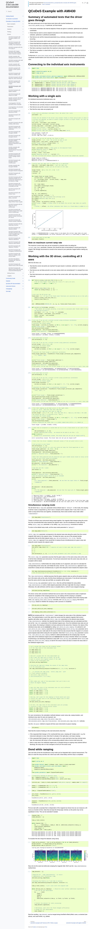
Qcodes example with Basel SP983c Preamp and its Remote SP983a (16, 99)
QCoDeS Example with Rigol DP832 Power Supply (15, 201)
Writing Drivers (11, 273)
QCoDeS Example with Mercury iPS (14, 189)
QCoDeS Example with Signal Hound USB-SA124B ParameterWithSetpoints (16, 269)
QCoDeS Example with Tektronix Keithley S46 (14, 74)
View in (46, 4)
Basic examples (11, 24)
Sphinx (34, 927)
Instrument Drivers (10, 286)
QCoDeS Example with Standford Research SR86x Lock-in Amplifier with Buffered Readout (16, 233)
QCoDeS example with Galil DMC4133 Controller (16, 61)
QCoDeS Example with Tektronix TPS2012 (14, 246)
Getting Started (10, 16)
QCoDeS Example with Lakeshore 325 (14, 174)
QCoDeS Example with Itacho (14, 119)
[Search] (14, 11)
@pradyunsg (41, 927)
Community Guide (10, 278)
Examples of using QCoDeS (13, 21)
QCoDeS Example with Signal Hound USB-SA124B (16, 264)
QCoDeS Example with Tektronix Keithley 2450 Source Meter (14, 255)
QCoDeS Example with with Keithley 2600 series (16, 123)
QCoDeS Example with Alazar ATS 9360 (14, 94)
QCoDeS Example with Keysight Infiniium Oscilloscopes (14, 161)
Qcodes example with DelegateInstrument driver (15, 57)
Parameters (10, 26)
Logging (9, 275)
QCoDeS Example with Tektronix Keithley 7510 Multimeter (14, 128)
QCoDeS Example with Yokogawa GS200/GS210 (15, 250)
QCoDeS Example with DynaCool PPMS (14, 111)
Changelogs (9, 288)
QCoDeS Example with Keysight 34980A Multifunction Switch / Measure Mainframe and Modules (15, 142)
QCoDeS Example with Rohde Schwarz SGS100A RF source (15, 216)
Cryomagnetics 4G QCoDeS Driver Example (16, 107)
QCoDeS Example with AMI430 (15, 87)
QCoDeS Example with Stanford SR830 (14, 228)
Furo (46, 927)
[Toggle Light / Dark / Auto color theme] (85, 3)
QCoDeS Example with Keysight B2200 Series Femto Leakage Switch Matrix (14, 155)
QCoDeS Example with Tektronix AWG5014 (14, 238)
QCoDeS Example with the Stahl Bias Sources (15, 224)
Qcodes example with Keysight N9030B (14, 166)
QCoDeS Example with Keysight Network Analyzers (16, 170)
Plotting (9, 31)
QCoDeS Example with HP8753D (14, 115)
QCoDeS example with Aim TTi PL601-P (15, 48)
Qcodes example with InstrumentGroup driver (14, 65)
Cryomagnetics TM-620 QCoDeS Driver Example (15, 103)
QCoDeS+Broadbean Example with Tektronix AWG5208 (14, 260)
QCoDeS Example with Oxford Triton (14, 193)
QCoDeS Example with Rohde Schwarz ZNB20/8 (15, 220)
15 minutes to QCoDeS (12, 18)
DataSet (9, 29)
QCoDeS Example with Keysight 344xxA (14, 136)
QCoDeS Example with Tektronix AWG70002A (14, 242)
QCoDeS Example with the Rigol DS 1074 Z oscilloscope (15, 206)
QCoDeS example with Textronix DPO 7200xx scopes (14, 82)
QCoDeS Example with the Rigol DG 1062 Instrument (15, 78)
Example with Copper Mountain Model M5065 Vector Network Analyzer (15, 52)
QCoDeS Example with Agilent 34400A (14, 90)
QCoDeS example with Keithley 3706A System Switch (14, 69)
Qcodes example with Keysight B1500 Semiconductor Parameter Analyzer (15, 149)
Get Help (8, 291)
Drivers (9, 34)
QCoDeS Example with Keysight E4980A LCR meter (14, 38)
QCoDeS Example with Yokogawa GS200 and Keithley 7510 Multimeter (15, 43)
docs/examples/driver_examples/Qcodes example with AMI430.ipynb (60, 2)
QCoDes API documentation (13, 283)
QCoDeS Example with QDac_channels (14, 197)
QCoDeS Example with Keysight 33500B (14, 132)
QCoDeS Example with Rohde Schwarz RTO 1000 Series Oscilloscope (15, 211)
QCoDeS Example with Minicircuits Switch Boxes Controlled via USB (15, 185)
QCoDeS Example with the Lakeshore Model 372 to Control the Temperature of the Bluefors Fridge (15, 179)
